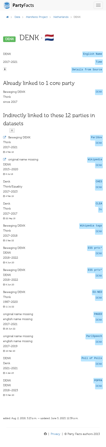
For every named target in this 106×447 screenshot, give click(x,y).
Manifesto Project (37, 17)
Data (17, 17)
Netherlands (61, 17)
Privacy (55, 434)
